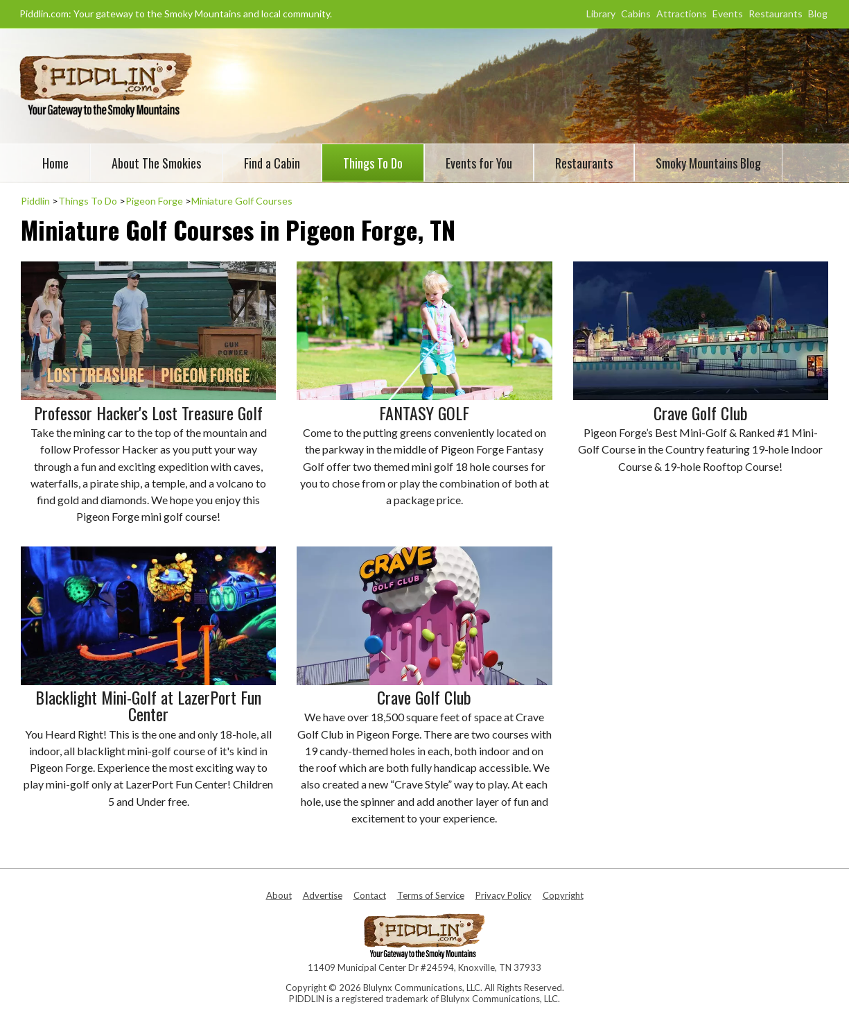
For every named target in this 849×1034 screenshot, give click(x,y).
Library (600, 13)
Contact (369, 895)
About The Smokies (156, 163)
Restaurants (776, 13)
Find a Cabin (272, 163)
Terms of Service (430, 895)
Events (727, 13)
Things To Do (373, 163)
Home (55, 163)
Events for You (479, 163)
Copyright (563, 895)
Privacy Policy (503, 895)
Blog (818, 13)
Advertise (322, 895)
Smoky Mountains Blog (708, 163)
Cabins (636, 13)
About (279, 895)
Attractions (681, 13)
